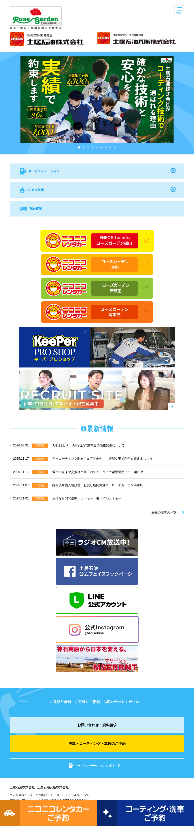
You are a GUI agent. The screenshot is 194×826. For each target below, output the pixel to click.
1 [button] (79, 147)
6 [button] (101, 147)
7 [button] (106, 147)
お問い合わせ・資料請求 (97, 725)
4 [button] (92, 147)
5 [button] (97, 147)
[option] (97, 99)
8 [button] (110, 147)
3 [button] (88, 147)
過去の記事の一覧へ (165, 512)
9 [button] (115, 147)
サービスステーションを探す (94, 765)
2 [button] (83, 147)
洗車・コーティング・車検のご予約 (97, 743)
